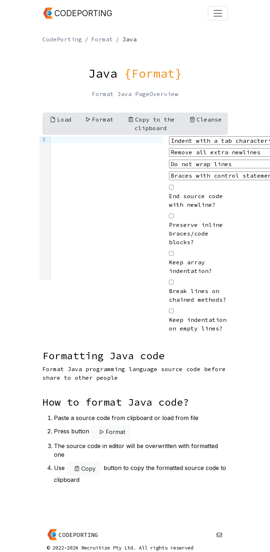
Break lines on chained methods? (197, 295)
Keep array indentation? (190, 266)
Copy (84, 468)
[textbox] (107, 208)
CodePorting (62, 39)
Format (102, 39)
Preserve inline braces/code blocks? (196, 233)
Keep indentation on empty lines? (197, 324)
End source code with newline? (196, 200)
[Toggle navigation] (218, 13)
